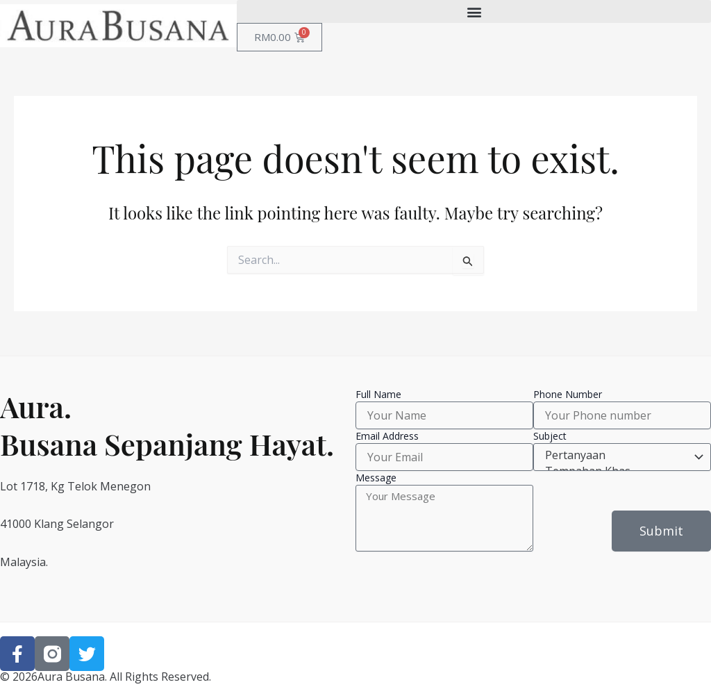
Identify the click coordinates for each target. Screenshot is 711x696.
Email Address (387, 435)
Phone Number (567, 394)
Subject (550, 435)
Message (376, 477)
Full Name (378, 394)
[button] (474, 11)
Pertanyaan (620, 455)
